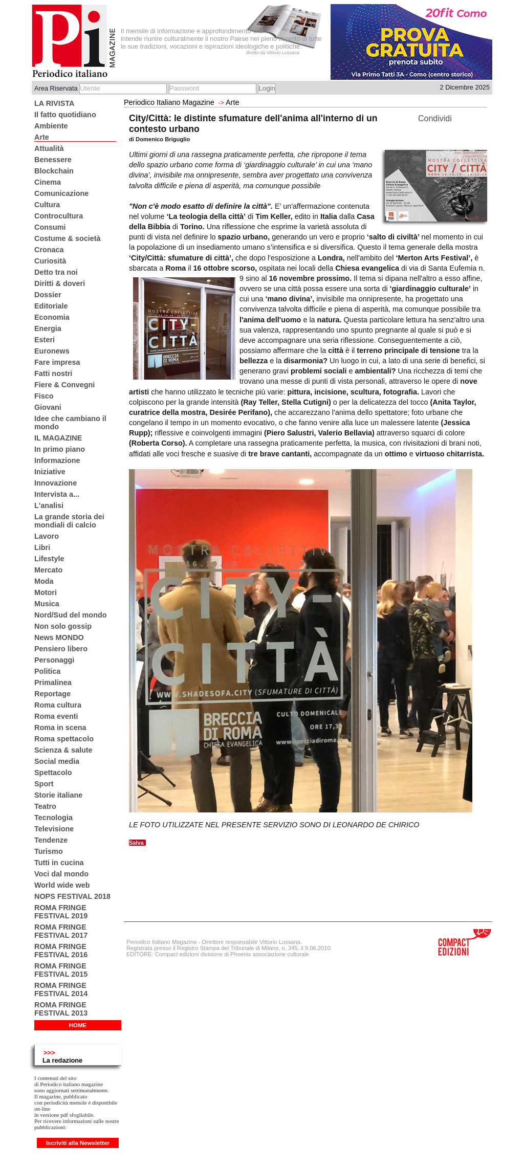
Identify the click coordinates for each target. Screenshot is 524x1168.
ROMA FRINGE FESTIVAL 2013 (61, 1009)
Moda (44, 581)
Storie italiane (58, 795)
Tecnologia (53, 817)
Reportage (52, 694)
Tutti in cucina (58, 862)
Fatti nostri (53, 373)
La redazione (62, 1060)
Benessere (53, 160)
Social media (56, 761)
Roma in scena (60, 727)
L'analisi (48, 505)
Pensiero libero (61, 649)
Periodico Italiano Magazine (169, 102)
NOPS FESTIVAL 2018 (72, 896)
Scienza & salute (63, 750)
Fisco (44, 396)
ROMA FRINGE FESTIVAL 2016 (61, 950)
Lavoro (46, 536)
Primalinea (53, 682)
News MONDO (59, 637)
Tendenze (51, 840)
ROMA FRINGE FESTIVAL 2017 (61, 931)
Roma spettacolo (64, 739)
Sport (44, 784)
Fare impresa (57, 362)
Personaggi (54, 660)
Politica (47, 671)
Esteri (44, 340)
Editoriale (51, 306)
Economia (52, 317)
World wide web (62, 885)
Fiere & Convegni (64, 385)
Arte (41, 137)
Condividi (435, 118)
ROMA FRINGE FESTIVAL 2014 (61, 989)
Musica (46, 604)
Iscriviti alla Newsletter (78, 1143)
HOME (78, 1025)
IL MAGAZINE (58, 438)
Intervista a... (56, 494)
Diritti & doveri (59, 283)
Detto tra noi (56, 272)
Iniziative (50, 472)
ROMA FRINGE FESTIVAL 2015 (61, 970)
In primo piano (59, 449)
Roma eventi (56, 716)
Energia (47, 328)
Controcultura (58, 216)
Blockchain (54, 171)
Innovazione (55, 483)
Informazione (57, 460)
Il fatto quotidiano (65, 115)
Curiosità (50, 261)
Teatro (45, 806)
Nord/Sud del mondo (70, 615)
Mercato (48, 570)
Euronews (52, 351)
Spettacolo (53, 772)
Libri (42, 547)
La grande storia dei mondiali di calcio (69, 521)
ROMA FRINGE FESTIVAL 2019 (61, 911)
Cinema (47, 182)
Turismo (48, 851)
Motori (45, 592)
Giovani (47, 407)
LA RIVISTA (54, 103)
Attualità (49, 148)
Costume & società (67, 238)
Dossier (47, 295)
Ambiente (51, 126)
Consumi (50, 227)
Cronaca (49, 250)
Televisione (54, 829)
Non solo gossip (63, 626)
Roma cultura (57, 705)
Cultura (47, 205)
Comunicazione (61, 193)
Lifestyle (49, 559)
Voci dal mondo (61, 874)
